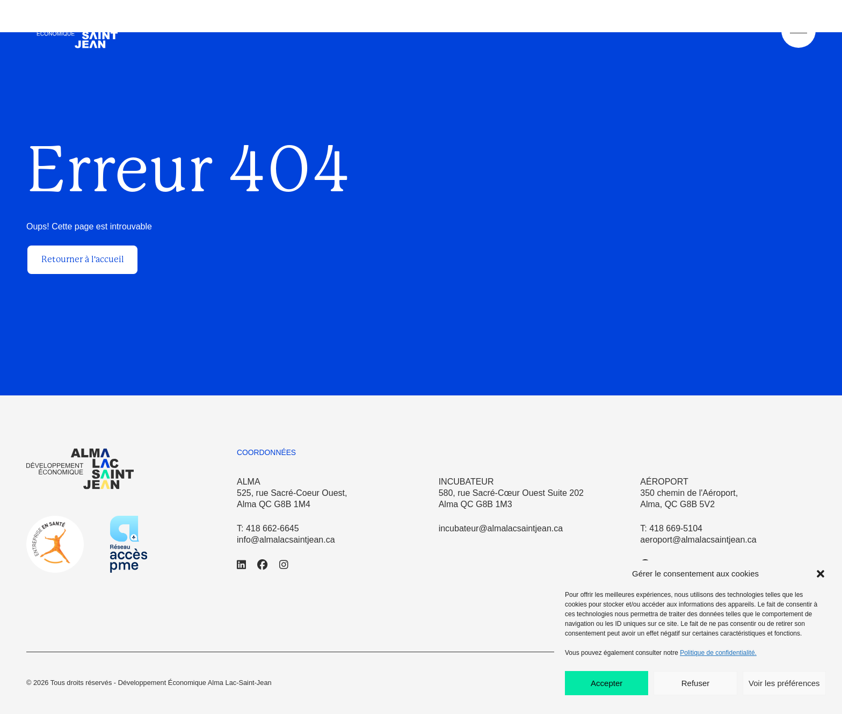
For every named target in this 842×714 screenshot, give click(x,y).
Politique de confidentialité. (718, 653)
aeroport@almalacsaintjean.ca (698, 539)
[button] (820, 573)
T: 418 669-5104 (671, 528)
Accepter (606, 683)
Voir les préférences (784, 683)
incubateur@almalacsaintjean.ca (501, 528)
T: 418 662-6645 (268, 528)
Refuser (695, 683)
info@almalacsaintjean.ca (286, 539)
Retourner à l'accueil (82, 259)
